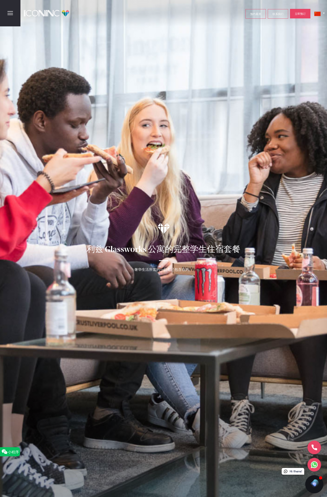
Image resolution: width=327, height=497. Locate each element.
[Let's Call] (314, 447)
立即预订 (300, 13)
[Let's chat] (314, 465)
